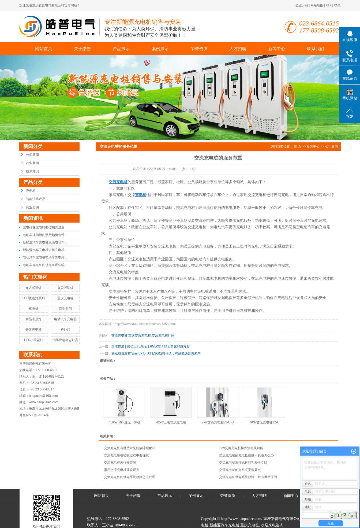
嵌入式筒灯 (33, 288)
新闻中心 (276, 48)
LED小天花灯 (33, 340)
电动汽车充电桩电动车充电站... (45, 257)
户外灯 (65, 329)
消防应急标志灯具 (65, 340)
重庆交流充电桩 (139, 335)
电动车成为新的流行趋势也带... (45, 235)
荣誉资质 (199, 48)
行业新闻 (32, 163)
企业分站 (301, 5)
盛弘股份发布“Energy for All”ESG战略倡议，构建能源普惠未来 (156, 353)
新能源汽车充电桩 (224, 525)
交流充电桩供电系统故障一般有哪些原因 (248, 477)
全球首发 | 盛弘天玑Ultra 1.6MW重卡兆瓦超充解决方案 (150, 346)
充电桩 (31, 191)
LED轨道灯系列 (33, 298)
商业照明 (32, 207)
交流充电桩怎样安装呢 (120, 462)
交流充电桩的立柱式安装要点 (240, 470)
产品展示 (121, 48)
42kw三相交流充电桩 (171, 422)
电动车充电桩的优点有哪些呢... (45, 265)
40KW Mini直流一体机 (124, 422)
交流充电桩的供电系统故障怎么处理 (129, 477)
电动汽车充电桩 (65, 319)
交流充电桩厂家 (163, 335)
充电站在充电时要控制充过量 (44, 227)
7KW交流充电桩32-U (264, 422)
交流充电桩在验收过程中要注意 (126, 455)
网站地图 (316, 5)
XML (337, 5)
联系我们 (315, 48)
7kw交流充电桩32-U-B (218, 422)
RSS (328, 5)
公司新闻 (32, 155)
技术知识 (32, 171)
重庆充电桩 (65, 298)
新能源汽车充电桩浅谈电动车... (45, 242)
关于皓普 (82, 48)
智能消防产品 (35, 199)
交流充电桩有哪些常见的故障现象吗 (129, 448)
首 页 (297, 146)
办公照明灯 (65, 288)
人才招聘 (237, 48)
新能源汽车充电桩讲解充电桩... (45, 250)
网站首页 (43, 48)
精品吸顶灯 (33, 319)
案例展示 (160, 48)
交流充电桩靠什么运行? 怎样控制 (243, 462)
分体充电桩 (33, 329)
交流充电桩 (119, 335)
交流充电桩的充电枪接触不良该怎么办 (246, 455)
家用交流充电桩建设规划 (121, 470)
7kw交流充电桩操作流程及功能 (241, 448)
